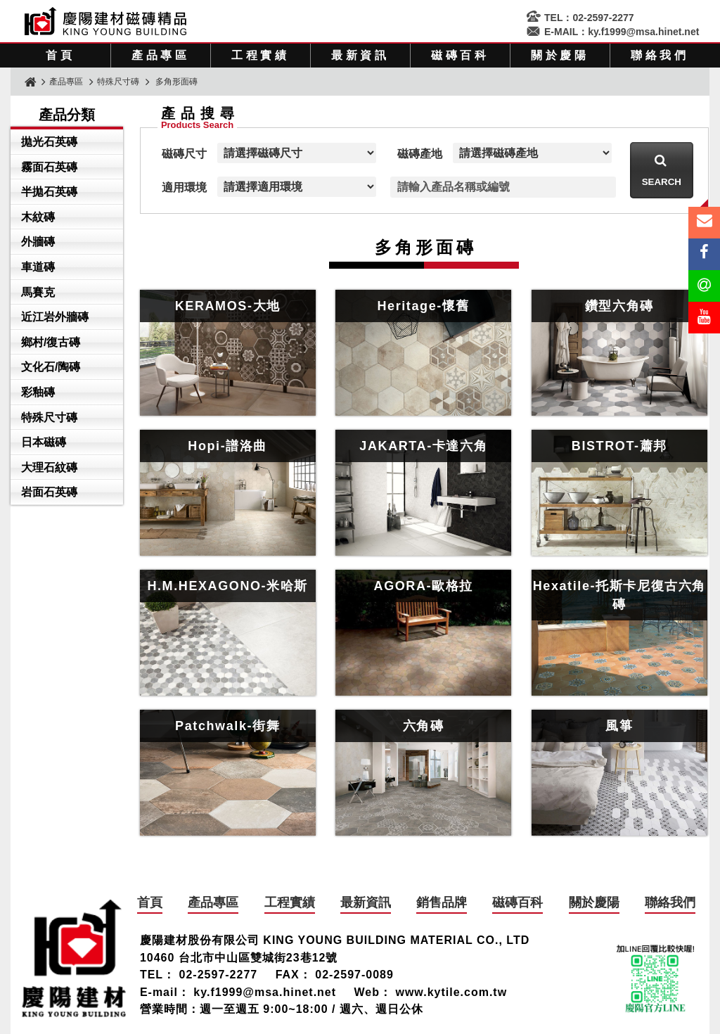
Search (661, 182)
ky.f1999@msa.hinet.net (643, 31)
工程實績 (260, 55)
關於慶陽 (560, 55)
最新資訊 (360, 55)
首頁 (60, 55)
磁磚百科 (460, 55)
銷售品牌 (441, 902)
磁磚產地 (419, 154)
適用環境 (184, 187)
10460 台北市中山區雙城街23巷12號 (239, 958)
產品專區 (160, 55)
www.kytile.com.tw (451, 992)
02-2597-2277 (603, 17)
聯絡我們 (660, 55)
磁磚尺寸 (184, 154)
